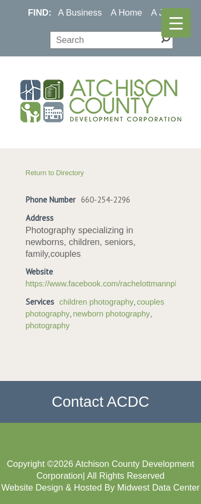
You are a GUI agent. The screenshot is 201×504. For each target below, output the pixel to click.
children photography (96, 302)
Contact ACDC (100, 401)
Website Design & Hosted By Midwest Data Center (100, 487)
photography (48, 325)
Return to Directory (55, 173)
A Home (127, 12)
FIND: (39, 12)
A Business (80, 12)
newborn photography (111, 313)
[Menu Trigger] (176, 23)
